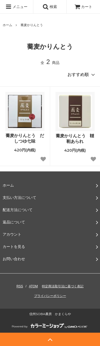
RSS (20, 286)
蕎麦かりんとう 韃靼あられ (75, 139)
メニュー (16, 7)
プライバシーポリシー (50, 296)
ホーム (7, 25)
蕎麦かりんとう (32, 25)
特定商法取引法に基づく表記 (62, 286)
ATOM (33, 286)
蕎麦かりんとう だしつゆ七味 (25, 138)
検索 (50, 7)
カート (83, 7)
